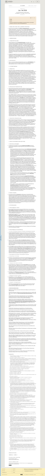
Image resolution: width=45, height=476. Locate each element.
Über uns (14, 470)
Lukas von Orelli (27, 13)
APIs (24, 474)
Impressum (35, 474)
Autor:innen (3, 470)
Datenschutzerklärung (31, 474)
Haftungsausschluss (27, 474)
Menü (37, 1)
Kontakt (14, 472)
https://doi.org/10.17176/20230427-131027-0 (14, 459)
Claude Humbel (26, 12)
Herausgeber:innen (4, 472)
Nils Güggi (22, 13)
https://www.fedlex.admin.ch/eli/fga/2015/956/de (25, 293)
